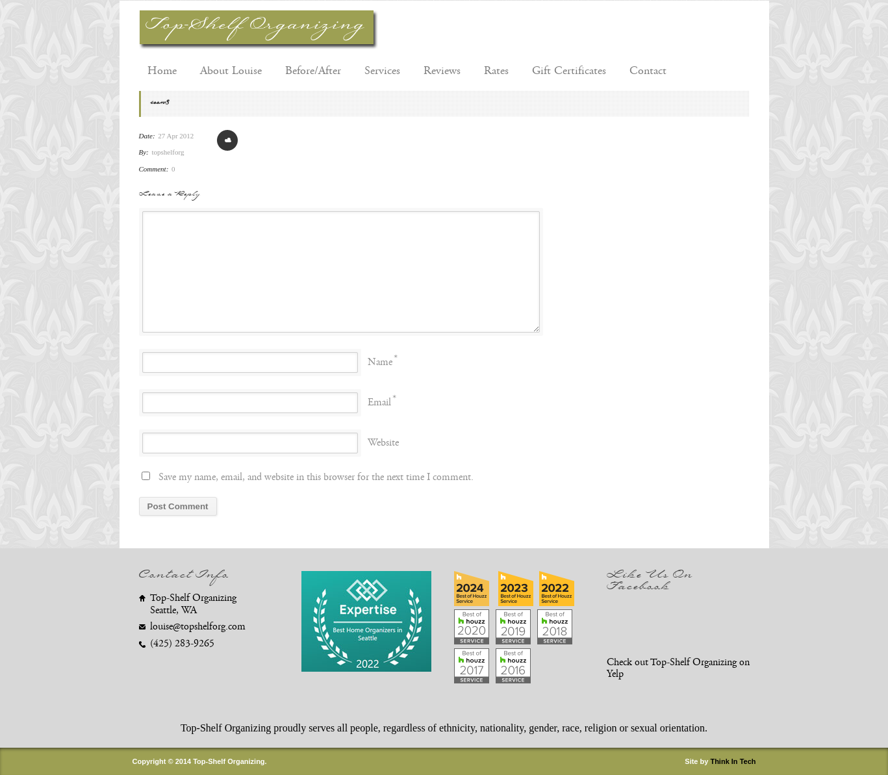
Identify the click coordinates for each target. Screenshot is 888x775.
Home (162, 71)
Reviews (442, 71)
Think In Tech (732, 761)
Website (383, 443)
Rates (496, 71)
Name (380, 362)
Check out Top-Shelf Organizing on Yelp (678, 668)
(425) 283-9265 (182, 643)
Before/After (313, 71)
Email (379, 402)
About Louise (231, 71)
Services (382, 71)
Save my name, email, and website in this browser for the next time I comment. (316, 477)
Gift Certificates (569, 71)
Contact (647, 71)
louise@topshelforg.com (198, 626)
